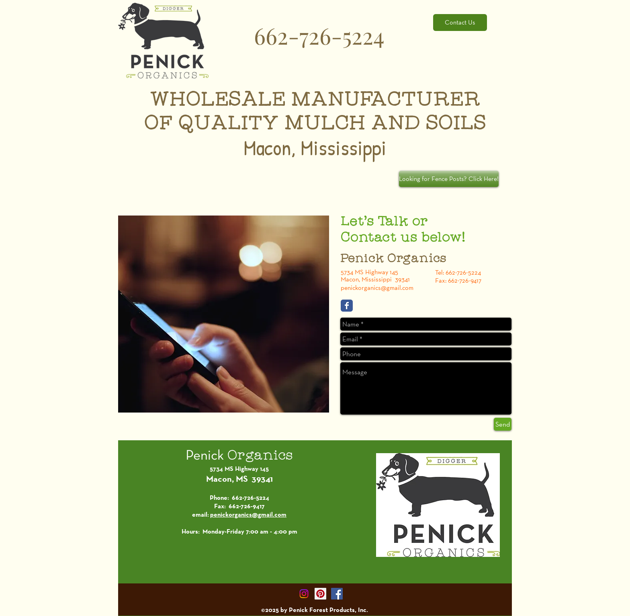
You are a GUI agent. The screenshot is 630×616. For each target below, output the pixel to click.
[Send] (502, 424)
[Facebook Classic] (347, 306)
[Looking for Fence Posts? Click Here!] (449, 179)
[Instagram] (304, 594)
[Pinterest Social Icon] (320, 594)
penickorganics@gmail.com (377, 287)
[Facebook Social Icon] (337, 594)
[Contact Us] (460, 22)
